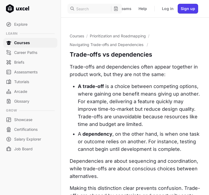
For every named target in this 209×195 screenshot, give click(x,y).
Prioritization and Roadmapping (118, 36)
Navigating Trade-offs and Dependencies (107, 44)
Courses (77, 36)
